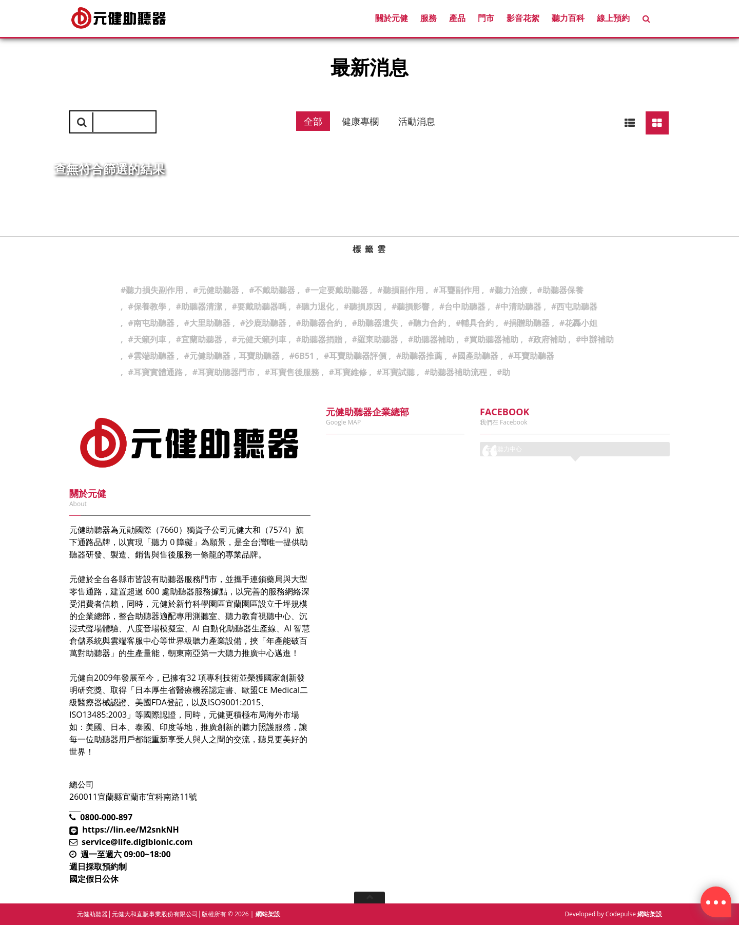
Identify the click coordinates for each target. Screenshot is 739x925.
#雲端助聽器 (151, 355)
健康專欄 (360, 121)
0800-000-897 (106, 817)
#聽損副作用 (400, 290)
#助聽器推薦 (419, 355)
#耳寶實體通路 (155, 372)
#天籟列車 (147, 339)
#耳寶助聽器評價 (355, 355)
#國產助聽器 (475, 355)
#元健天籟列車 (259, 339)
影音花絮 (523, 18)
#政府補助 (547, 339)
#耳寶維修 (348, 372)
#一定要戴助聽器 (336, 290)
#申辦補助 (595, 339)
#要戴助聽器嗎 (259, 306)
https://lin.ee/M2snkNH (130, 829)
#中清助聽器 (518, 306)
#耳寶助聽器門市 (223, 372)
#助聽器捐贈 (319, 339)
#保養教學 (147, 306)
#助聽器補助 (431, 339)
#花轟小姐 (578, 323)
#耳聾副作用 (456, 290)
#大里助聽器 (207, 323)
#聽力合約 (427, 323)
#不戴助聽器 (272, 290)
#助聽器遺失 (375, 323)
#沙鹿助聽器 (263, 323)
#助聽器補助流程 (455, 372)
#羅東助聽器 (375, 339)
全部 (313, 121)
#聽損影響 (411, 306)
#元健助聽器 (216, 290)
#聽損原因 (363, 306)
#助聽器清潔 (199, 306)
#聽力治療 (508, 290)
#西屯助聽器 (574, 306)
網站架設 (268, 914)
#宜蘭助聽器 (199, 339)
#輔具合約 (475, 323)
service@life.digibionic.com (137, 841)
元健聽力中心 (503, 449)
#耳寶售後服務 (292, 372)
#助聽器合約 (319, 323)
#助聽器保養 (560, 290)
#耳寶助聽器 (531, 355)
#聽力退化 (315, 306)
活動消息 (416, 121)
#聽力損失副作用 (152, 290)
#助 (503, 372)
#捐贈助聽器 (526, 323)
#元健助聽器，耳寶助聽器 (232, 355)
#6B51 (302, 355)
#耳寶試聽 (396, 372)
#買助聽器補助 (491, 339)
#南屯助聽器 (151, 323)
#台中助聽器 (462, 306)
